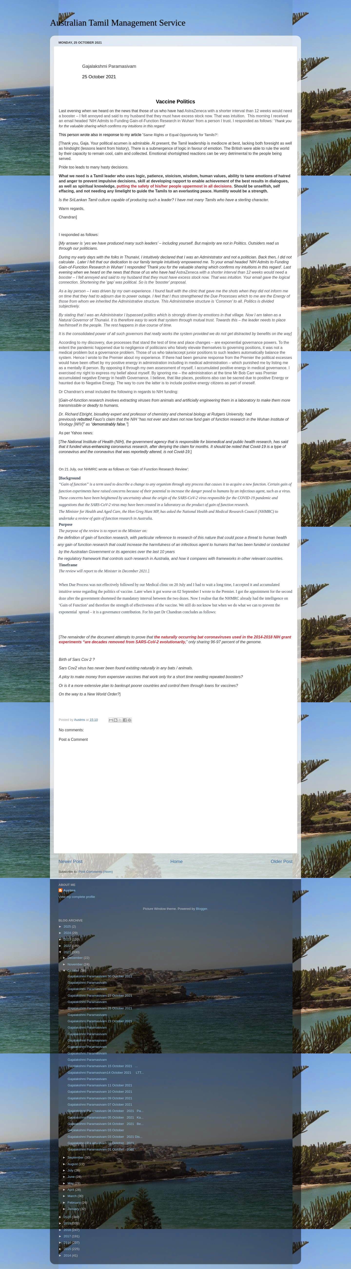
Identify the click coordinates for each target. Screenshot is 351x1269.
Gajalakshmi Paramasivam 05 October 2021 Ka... (105, 1117)
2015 (68, 1249)
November (76, 964)
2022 (68, 946)
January (74, 1209)
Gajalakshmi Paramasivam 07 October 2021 (99, 1104)
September (76, 1157)
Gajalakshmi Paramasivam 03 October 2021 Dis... (105, 1137)
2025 (68, 926)
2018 (68, 1230)
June (72, 1177)
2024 (68, 933)
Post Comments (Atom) (96, 871)
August (73, 1164)
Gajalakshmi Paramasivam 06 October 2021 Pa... (105, 1111)
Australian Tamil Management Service (117, 23)
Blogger (201, 909)
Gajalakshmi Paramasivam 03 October (97, 1130)
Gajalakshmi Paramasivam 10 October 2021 (99, 1091)
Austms (69, 890)
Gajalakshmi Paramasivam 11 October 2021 (99, 1085)
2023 (68, 939)
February (75, 1202)
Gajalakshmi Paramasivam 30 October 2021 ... (103, 976)
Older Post (281, 861)
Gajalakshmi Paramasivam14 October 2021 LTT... (105, 1072)
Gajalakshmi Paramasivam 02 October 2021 (100, 1143)
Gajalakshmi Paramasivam (87, 982)
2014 (68, 1255)
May (71, 1183)
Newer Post (70, 861)
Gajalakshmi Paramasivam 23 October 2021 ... (103, 1021)
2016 (68, 1242)
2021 (68, 952)
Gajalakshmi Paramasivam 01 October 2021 (100, 1149)
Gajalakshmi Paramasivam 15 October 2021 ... (102, 1066)
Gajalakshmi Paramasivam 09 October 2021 (99, 1098)
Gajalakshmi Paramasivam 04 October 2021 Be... (105, 1124)
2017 (68, 1236)
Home (176, 861)
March (73, 1196)
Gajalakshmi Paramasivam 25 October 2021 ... (103, 1008)
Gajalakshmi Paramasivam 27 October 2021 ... (103, 995)
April (71, 1189)
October (74, 970)
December (76, 958)
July (71, 1170)
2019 (68, 1223)
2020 (68, 1217)
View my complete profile (76, 897)
